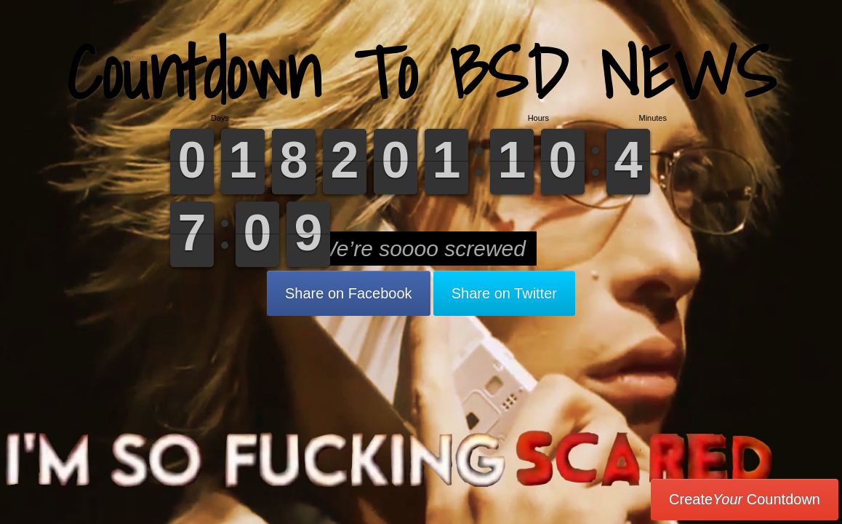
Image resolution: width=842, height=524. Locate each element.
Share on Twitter (504, 293)
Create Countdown (744, 499)
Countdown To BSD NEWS (421, 72)
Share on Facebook (348, 293)
